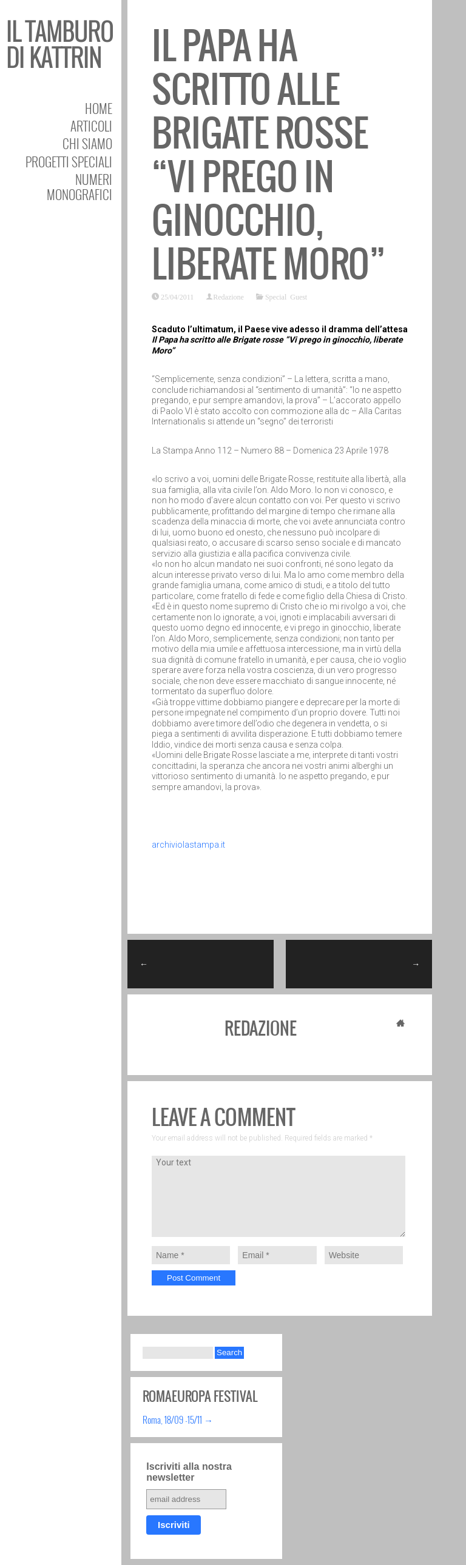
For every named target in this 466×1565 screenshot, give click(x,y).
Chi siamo (87, 143)
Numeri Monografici (79, 187)
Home (98, 108)
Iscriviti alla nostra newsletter (189, 1472)
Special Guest (286, 296)
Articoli (91, 125)
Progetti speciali (68, 161)
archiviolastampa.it (188, 845)
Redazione (228, 296)
